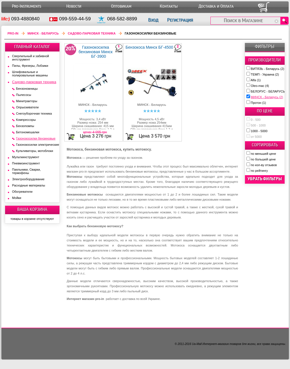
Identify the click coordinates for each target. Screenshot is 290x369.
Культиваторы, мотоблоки (34, 151)
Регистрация (180, 20)
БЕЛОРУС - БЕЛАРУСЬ (270, 91)
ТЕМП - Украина (265, 74)
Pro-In (13, 33)
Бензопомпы (25, 126)
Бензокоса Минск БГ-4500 (149, 47)
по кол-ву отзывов (264, 165)
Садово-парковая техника (92, 33)
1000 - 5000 (259, 131)
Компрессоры (26, 119)
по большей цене (263, 159)
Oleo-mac (260, 85)
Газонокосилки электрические (37, 144)
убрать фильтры (265, 179)
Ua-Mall (197, 344)
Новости (73, 6)
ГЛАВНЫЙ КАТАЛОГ (32, 46)
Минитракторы (26, 101)
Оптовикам (121, 6)
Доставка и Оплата (216, 6)
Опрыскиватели (27, 107)
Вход (153, 20)
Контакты (169, 6)
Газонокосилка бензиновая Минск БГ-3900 (95, 52)
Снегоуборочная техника (34, 113)
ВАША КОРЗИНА (32, 209)
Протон (258, 102)
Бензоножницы (27, 88)
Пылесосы (23, 94)
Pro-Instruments (26, 6)
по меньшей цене (263, 153)
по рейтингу (259, 170)
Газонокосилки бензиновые (36, 138)
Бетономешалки (27, 132)
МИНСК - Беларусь (267, 97)
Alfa (256, 80)
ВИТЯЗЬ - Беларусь (267, 68)
